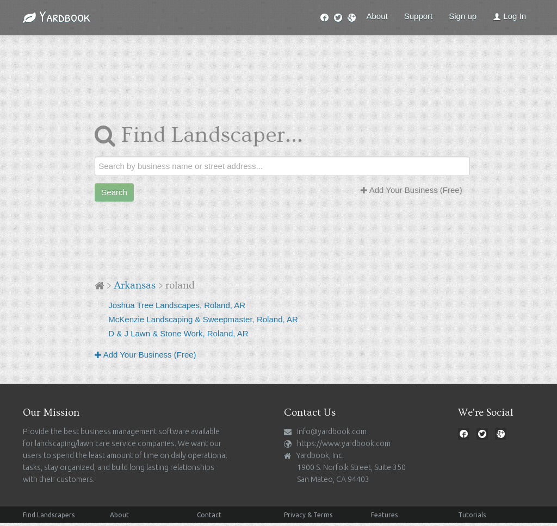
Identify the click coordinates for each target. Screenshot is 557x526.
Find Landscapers (49, 514)
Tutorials (472, 514)
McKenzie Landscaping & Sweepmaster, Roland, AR (203, 319)
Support (418, 16)
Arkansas (135, 285)
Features (384, 514)
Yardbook (56, 16)
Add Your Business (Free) (411, 190)
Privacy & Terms (308, 514)
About (377, 16)
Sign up (462, 16)
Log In (509, 16)
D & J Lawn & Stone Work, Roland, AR (178, 333)
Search (114, 192)
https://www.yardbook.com (344, 443)
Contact (209, 514)
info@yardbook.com (332, 431)
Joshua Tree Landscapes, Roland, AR (176, 305)
